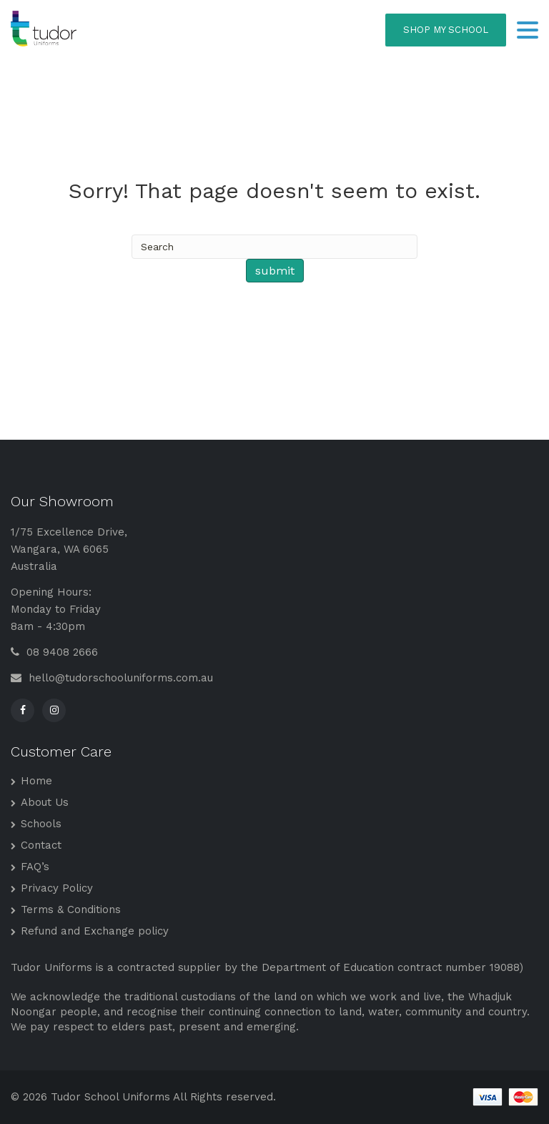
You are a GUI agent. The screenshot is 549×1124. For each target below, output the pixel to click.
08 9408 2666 (54, 652)
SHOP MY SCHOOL (445, 29)
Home (36, 780)
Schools (41, 823)
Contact (41, 845)
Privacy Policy (57, 888)
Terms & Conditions (71, 909)
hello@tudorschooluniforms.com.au (112, 677)
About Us (45, 802)
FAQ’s (35, 866)
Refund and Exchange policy (95, 931)
